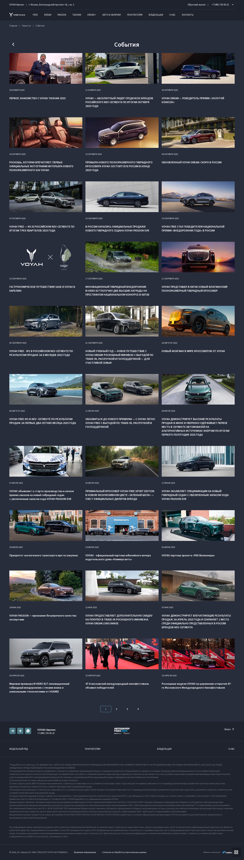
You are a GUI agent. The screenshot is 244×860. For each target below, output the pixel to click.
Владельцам (156, 14)
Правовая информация (85, 852)
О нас (172, 14)
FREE (35, 14)
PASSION (61, 14)
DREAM (47, 14)
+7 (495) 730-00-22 (45, 733)
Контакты (187, 14)
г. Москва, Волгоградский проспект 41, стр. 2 (51, 4)
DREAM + (91, 14)
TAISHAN (76, 14)
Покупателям (134, 14)
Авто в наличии (111, 14)
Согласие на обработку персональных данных (124, 852)
